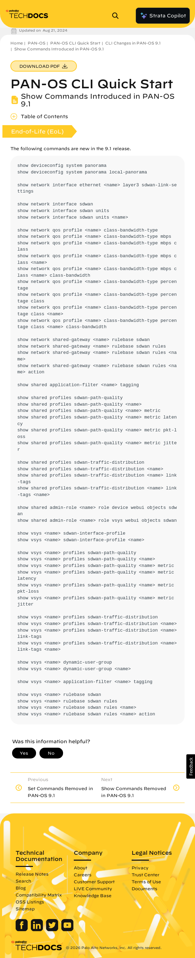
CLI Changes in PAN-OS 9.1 (133, 43)
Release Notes (32, 873)
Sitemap (25, 908)
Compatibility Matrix (39, 894)
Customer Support (94, 881)
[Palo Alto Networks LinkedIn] (37, 929)
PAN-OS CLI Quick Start (75, 43)
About (80, 867)
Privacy (140, 867)
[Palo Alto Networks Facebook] (22, 929)
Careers (82, 874)
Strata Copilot (163, 15)
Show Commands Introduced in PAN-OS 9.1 (59, 49)
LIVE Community (93, 888)
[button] (190, 766)
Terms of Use (146, 881)
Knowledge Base (93, 895)
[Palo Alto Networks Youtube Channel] (67, 929)
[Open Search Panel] (117, 16)
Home (16, 43)
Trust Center (145, 874)
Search (23, 880)
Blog (21, 887)
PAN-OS (36, 43)
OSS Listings (30, 901)
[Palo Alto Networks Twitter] (53, 929)
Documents (144, 888)
